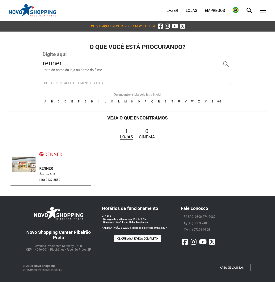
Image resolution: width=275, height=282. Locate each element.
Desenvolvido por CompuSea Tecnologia (42, 270)
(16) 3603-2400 (196, 223)
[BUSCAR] (226, 64)
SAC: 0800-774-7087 (200, 217)
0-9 (219, 101)
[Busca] (249, 10)
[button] (123, 26)
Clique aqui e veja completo (137, 238)
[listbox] (137, 83)
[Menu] (263, 10)
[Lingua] (235, 10)
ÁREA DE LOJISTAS (232, 267)
